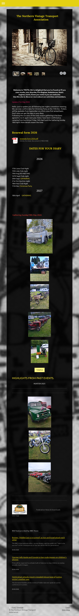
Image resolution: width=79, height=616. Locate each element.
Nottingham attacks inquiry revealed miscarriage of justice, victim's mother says (37, 578)
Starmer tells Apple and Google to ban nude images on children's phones (39, 558)
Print (12, 607)
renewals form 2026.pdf (29, 138)
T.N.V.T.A (39, 370)
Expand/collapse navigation (39, 3)
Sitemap (20, 607)
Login (68, 607)
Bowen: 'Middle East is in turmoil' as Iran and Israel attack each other (38, 538)
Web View (66, 610)
